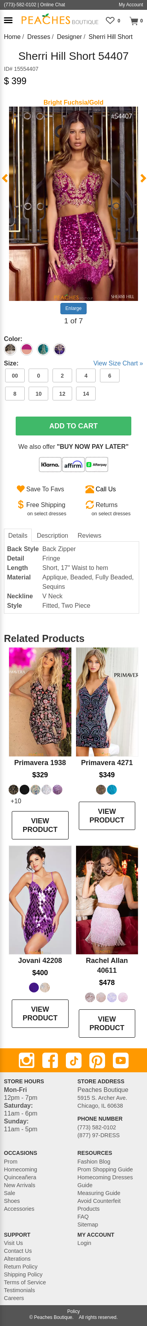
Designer (69, 36)
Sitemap (88, 1224)
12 (62, 394)
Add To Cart (73, 426)
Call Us (106, 489)
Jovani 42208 (40, 961)
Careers (14, 1298)
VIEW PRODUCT (40, 825)
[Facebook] (50, 1060)
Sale (9, 1193)
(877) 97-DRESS (99, 1135)
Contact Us (18, 1251)
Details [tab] (17, 535)
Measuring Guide (99, 1193)
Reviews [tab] (89, 535)
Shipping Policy (23, 1274)
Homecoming (20, 1169)
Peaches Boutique (53, 1317)
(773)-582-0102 (20, 4)
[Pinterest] (97, 1060)
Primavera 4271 (107, 763)
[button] (8, 20)
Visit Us (13, 1243)
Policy (73, 1311)
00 (15, 376)
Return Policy (21, 1266)
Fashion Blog (94, 1161)
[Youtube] (121, 1060)
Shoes (12, 1201)
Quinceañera (20, 1177)
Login (84, 1243)
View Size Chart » (118, 363)
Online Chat (52, 4)
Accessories (19, 1209)
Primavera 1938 (40, 763)
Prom (10, 1161)
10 (39, 394)
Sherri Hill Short (110, 36)
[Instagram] (26, 1060)
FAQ (83, 1217)
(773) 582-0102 (97, 1127)
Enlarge (73, 308)
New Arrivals (19, 1185)
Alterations (17, 1259)
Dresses (39, 36)
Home (12, 36)
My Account (131, 4)
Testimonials (19, 1290)
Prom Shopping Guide (105, 1169)
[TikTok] (74, 1060)
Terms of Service (25, 1282)
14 (86, 394)
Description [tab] (52, 535)
